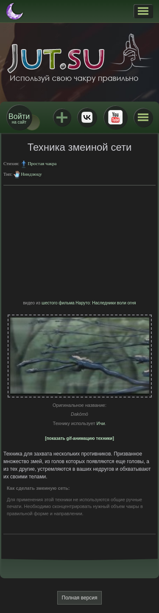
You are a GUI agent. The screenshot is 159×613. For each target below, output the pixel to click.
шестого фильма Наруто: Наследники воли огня (89, 303)
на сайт (19, 118)
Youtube (115, 117)
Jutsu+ (62, 117)
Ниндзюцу (31, 174)
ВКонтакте (87, 117)
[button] (143, 11)
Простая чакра (42, 163)
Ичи (101, 423)
